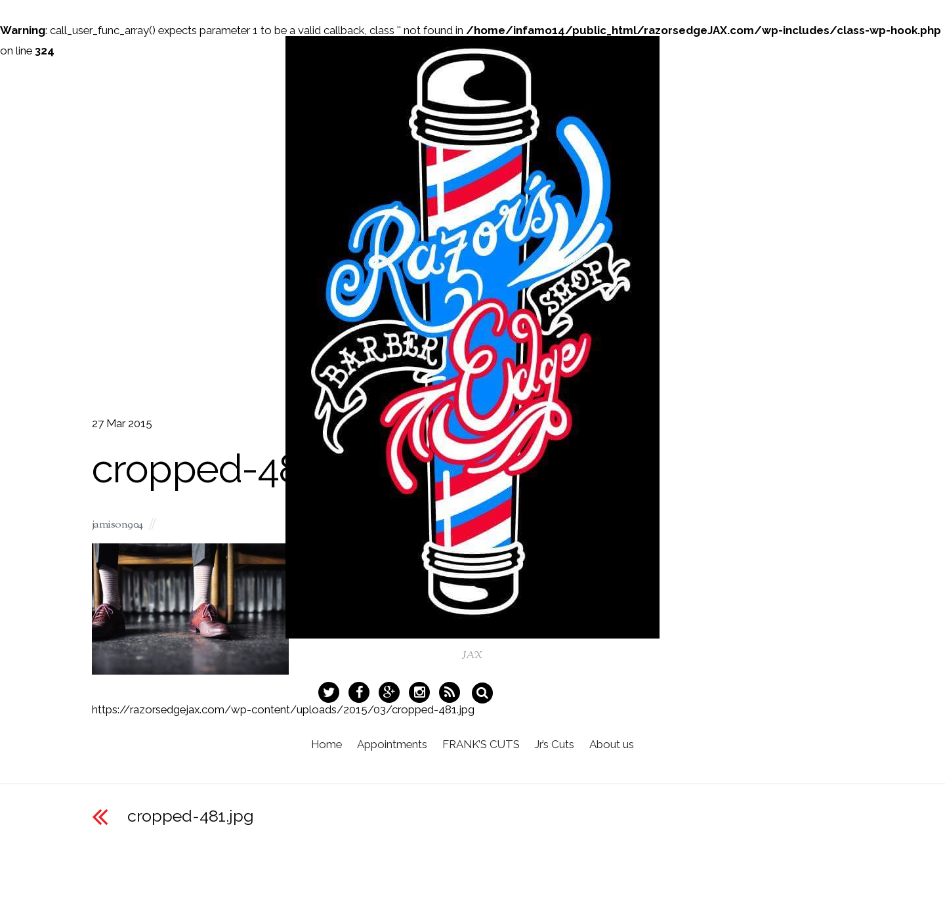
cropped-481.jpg (190, 816)
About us (618, 750)
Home (320, 750)
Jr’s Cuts (557, 750)
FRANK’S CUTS (481, 750)
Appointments (389, 750)
